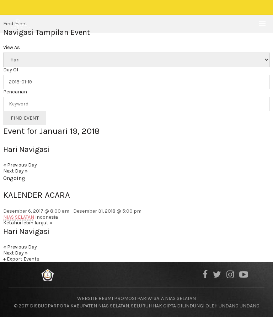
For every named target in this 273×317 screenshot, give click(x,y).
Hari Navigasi (26, 149)
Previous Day (20, 165)
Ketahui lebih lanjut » (27, 223)
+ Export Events (21, 259)
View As (11, 47)
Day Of (10, 70)
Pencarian (15, 92)
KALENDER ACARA (36, 195)
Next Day (15, 171)
